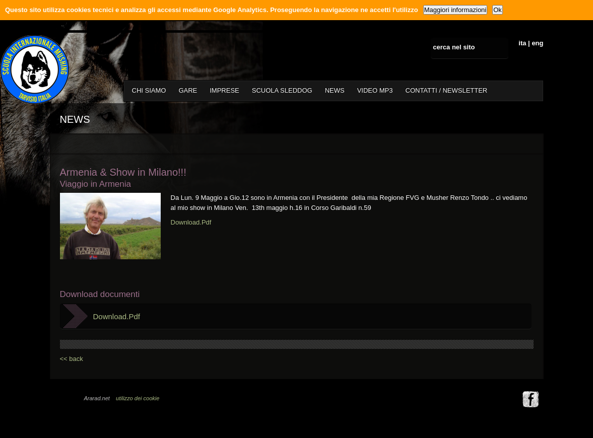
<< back (71, 358)
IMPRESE (224, 90)
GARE (187, 90)
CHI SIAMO (149, 90)
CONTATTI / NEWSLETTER (447, 90)
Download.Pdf (191, 222)
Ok (497, 10)
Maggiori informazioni (455, 10)
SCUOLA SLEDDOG (282, 90)
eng (537, 43)
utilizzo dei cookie (137, 398)
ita (522, 43)
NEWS (335, 90)
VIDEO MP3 (375, 90)
